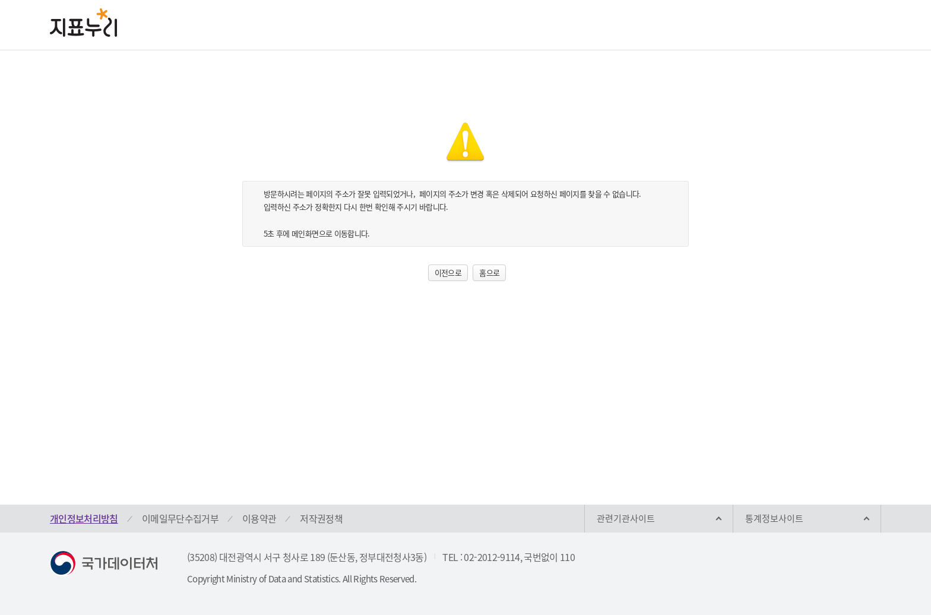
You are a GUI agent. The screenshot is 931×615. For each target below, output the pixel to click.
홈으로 (489, 272)
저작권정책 (321, 518)
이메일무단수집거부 (180, 518)
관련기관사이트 (626, 518)
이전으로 (448, 272)
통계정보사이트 (774, 518)
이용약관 (259, 518)
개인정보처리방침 (84, 518)
